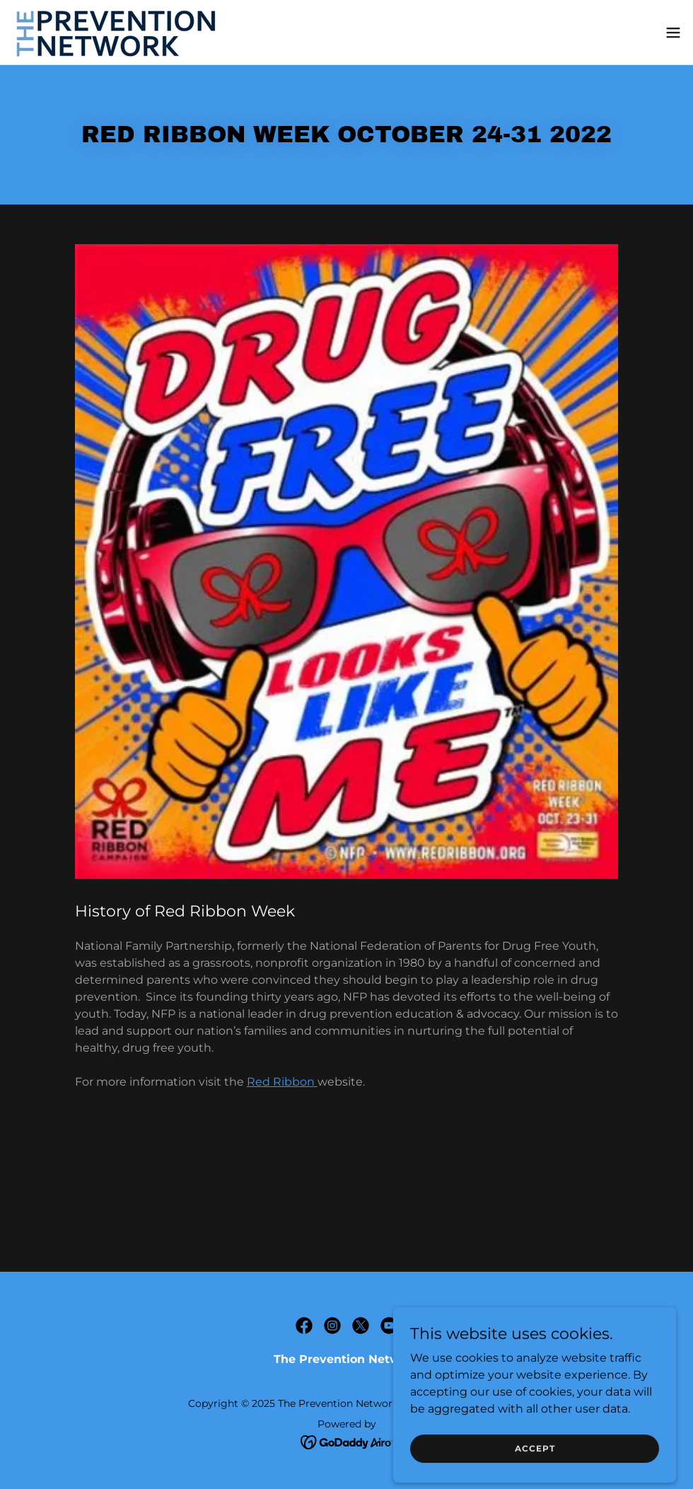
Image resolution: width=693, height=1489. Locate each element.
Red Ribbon (282, 1081)
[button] (673, 32)
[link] (117, 32)
